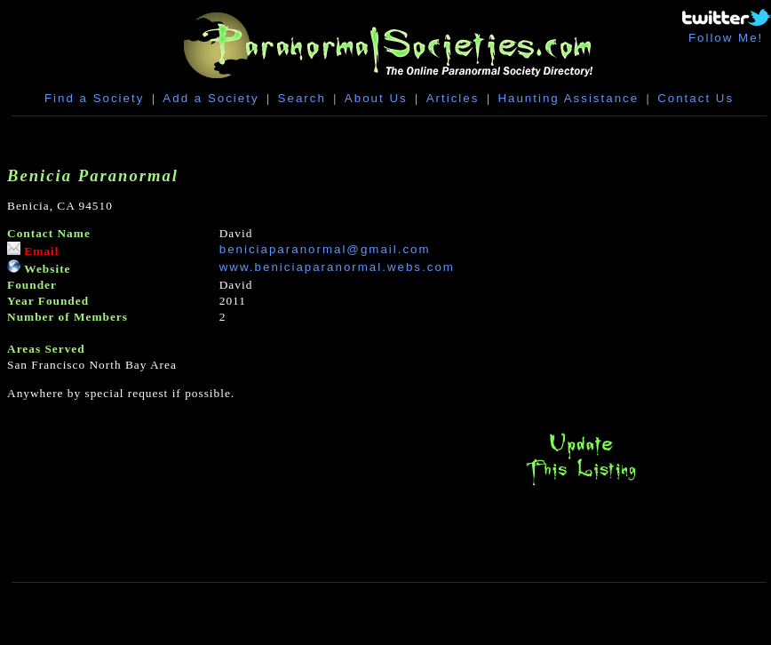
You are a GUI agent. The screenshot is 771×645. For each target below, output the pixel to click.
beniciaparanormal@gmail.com (325, 249)
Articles (453, 98)
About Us (376, 98)
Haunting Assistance (568, 98)
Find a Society (94, 98)
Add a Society (210, 98)
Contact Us (695, 98)
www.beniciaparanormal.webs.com (337, 267)
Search (302, 98)
